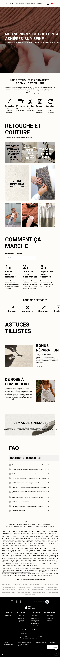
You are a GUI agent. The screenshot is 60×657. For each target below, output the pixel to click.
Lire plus (40, 366)
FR (53, 3)
